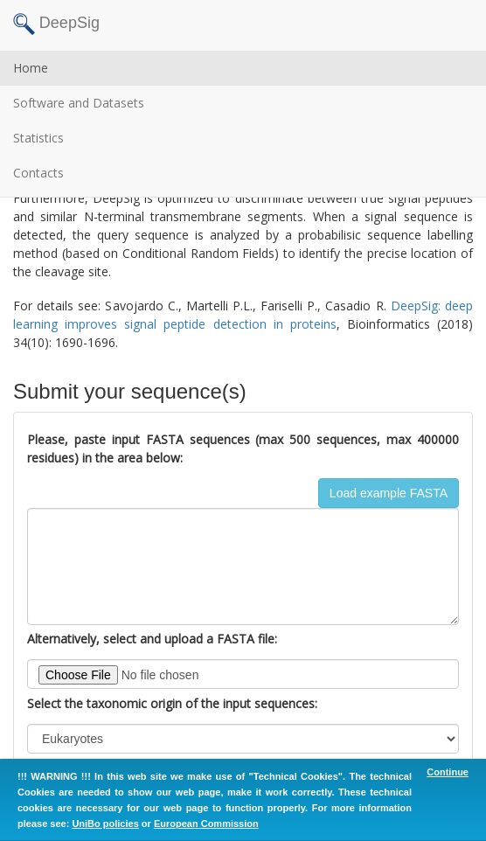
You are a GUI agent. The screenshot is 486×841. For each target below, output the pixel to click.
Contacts (38, 172)
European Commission (206, 823)
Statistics (38, 137)
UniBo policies (105, 823)
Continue (448, 772)
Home (30, 67)
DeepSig (56, 24)
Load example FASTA (389, 493)
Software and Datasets (78, 102)
